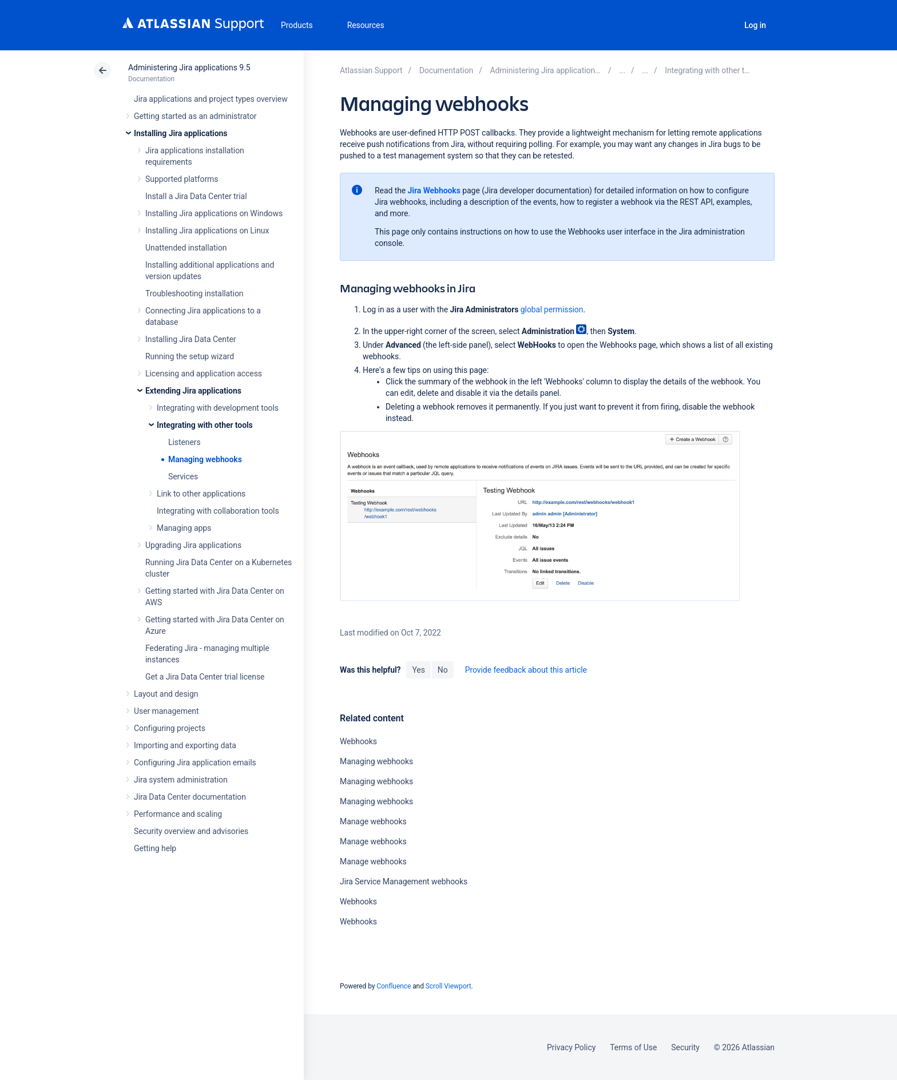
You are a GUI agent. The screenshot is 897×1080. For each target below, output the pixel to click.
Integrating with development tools (218, 407)
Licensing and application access (203, 373)
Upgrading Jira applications (193, 545)
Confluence (393, 986)
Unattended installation (186, 247)
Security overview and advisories (191, 831)
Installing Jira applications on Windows (214, 213)
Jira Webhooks (435, 190)
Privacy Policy (571, 1047)
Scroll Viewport (448, 986)
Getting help (155, 848)
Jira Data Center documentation (190, 796)
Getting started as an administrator (195, 116)
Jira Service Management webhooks (403, 881)
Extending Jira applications (193, 390)
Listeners (184, 442)
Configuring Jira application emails (195, 762)
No (443, 669)
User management (166, 711)
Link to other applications (201, 493)
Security (685, 1047)
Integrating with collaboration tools (218, 510)
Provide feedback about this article (526, 669)
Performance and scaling (178, 814)
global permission (552, 309)
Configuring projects (169, 728)
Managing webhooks (205, 459)
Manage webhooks (373, 821)
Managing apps (184, 528)
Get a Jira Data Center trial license (204, 676)
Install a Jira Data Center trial (196, 196)
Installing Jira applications (180, 133)
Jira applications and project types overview (211, 99)
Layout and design (166, 693)
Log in (755, 25)
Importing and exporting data (185, 745)
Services (183, 476)
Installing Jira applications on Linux (207, 230)
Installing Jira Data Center (190, 339)
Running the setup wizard (189, 356)
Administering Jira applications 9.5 (189, 67)
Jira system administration (181, 779)
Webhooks (358, 741)
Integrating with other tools (205, 425)
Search (724, 25)
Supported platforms (181, 179)
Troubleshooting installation (194, 293)
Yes (418, 669)
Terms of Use (633, 1047)
